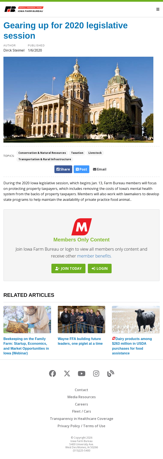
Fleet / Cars (81, 411)
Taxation (77, 153)
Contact (81, 389)
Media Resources (81, 397)
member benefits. (94, 256)
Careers (81, 404)
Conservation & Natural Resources (42, 153)
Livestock (95, 153)
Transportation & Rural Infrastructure (44, 159)
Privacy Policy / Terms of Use (81, 426)
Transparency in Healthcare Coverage (81, 418)
